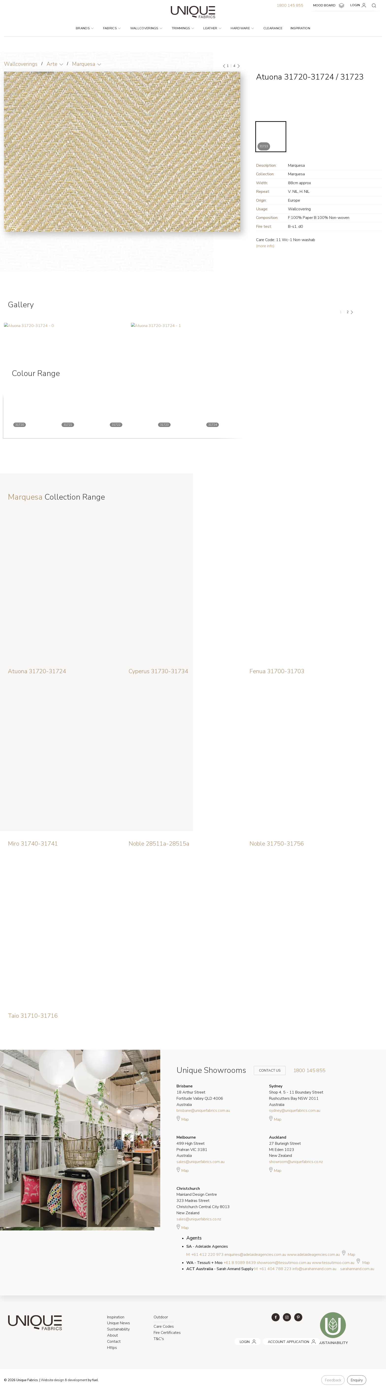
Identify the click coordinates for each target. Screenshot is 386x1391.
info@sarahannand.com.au (314, 1269)
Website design (53, 1380)
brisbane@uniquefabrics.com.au (203, 1110)
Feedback (333, 1380)
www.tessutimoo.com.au (333, 1262)
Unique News (118, 1323)
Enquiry (357, 1380)
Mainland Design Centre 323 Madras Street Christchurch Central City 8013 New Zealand (203, 1201)
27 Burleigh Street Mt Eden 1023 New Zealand (285, 1146)
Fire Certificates (167, 1332)
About (112, 1335)
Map (183, 1118)
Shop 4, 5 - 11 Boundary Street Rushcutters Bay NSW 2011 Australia (296, 1095)
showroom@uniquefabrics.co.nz (296, 1161)
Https (112, 1347)
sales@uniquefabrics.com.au (201, 1161)
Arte (52, 64)
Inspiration (300, 28)
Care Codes (164, 1326)
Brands (85, 28)
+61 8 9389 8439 (240, 1262)
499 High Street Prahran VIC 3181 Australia (192, 1146)
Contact (114, 1341)
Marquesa (83, 64)
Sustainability (118, 1329)
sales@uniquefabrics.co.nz (199, 1219)
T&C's (159, 1339)
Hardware (242, 28)
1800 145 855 (290, 5)
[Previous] (224, 66)
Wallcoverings (146, 28)
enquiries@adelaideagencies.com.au (255, 1254)
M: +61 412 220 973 (205, 1254)
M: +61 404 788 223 (272, 1269)
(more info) (265, 246)
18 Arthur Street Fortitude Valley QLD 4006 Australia (200, 1095)
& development (77, 1380)
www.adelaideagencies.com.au (313, 1254)
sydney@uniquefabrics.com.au (294, 1110)
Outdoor (161, 1317)
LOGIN (359, 5)
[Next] (238, 66)
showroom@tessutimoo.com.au (284, 1262)
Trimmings (183, 28)
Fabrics (112, 28)
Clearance (273, 28)
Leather (212, 28)
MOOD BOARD (329, 5)
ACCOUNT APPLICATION (282, 1339)
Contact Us (266, 1070)
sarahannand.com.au (357, 1269)
